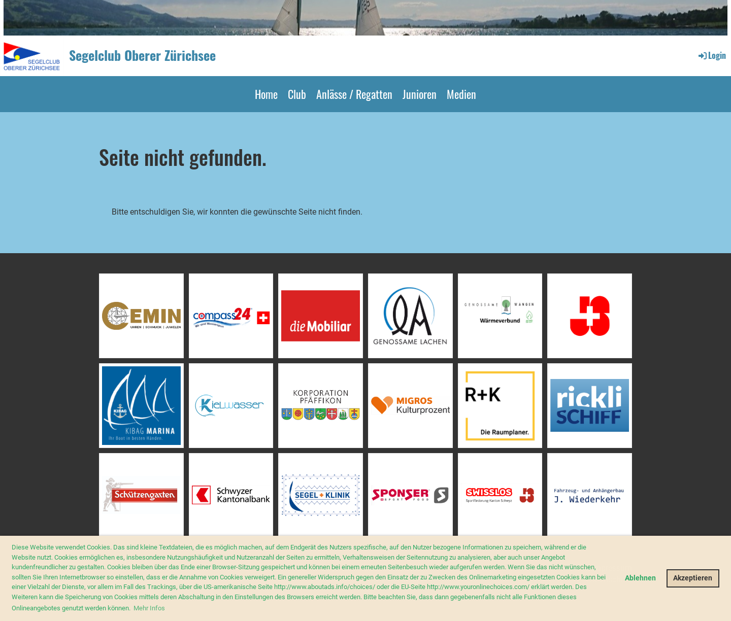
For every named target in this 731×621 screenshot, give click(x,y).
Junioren (420, 94)
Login (711, 55)
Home (266, 94)
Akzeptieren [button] (692, 578)
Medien (461, 94)
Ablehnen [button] (640, 578)
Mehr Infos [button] (149, 608)
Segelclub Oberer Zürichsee (142, 55)
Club (297, 94)
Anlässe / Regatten (354, 94)
